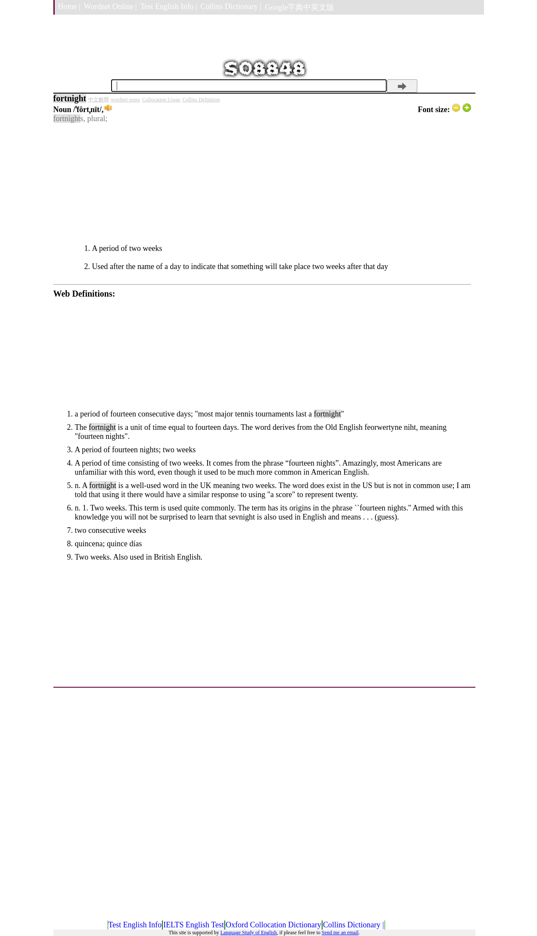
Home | (69, 6)
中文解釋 (98, 100)
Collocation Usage (161, 100)
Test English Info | (168, 6)
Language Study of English (248, 933)
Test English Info (135, 924)
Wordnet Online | (110, 6)
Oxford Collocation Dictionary (273, 924)
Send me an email (340, 933)
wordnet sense (125, 100)
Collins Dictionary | (231, 6)
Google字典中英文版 (299, 7)
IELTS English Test (193, 924)
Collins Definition (201, 100)
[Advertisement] (262, 183)
